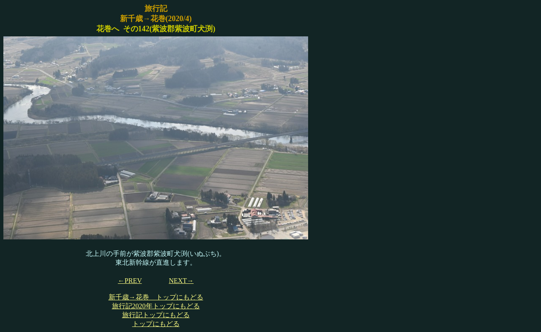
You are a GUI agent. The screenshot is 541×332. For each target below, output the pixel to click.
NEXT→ (181, 280)
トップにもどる (156, 323)
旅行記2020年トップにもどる (156, 306)
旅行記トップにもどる (156, 314)
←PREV (130, 280)
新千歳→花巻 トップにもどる (156, 297)
